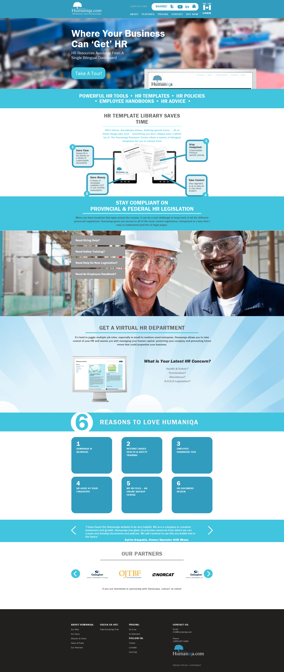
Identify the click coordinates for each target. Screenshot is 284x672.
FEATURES (148, 14)
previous (73, 530)
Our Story (75, 634)
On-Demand (134, 634)
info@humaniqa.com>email (194, 6)
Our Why (75, 629)
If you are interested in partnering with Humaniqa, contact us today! (141, 588)
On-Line (132, 629)
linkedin (187, 6)
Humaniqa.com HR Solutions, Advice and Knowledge (87, 8)
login (207, 13)
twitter (172, 6)
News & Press (77, 643)
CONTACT (177, 14)
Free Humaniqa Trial (109, 629)
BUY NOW (192, 14)
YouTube (133, 652)
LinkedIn (133, 647)
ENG (204, 4)
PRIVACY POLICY (180, 665)
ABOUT (134, 14)
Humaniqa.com (188, 650)
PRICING (163, 14)
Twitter (132, 643)
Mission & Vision (79, 638)
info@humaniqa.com (182, 632)
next (210, 530)
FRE (209, 4)
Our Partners (77, 647)
